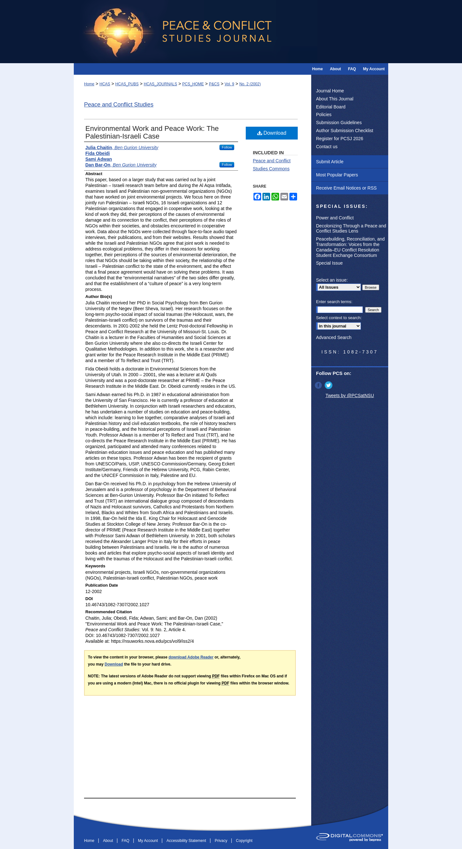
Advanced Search (334, 337)
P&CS (214, 84)
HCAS (104, 84)
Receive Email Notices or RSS (346, 188)
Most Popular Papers (337, 174)
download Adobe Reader (190, 657)
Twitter (329, 385)
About (108, 840)
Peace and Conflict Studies (118, 104)
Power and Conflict (335, 217)
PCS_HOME (193, 84)
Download (272, 133)
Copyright (244, 840)
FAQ (126, 840)
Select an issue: (332, 280)
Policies (323, 114)
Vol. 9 (229, 84)
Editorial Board (331, 106)
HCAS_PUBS (127, 84)
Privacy (221, 840)
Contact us (327, 146)
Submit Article (330, 161)
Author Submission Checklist (344, 130)
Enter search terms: (334, 301)
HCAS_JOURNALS (160, 84)
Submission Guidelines (339, 122)
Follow (227, 147)
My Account (148, 840)
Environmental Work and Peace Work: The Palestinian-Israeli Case (152, 132)
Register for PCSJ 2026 (339, 138)
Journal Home (330, 90)
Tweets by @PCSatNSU (349, 395)
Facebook (318, 385)
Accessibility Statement (187, 840)
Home (89, 84)
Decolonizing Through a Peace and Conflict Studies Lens (351, 228)
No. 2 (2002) (250, 84)
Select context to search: (339, 317)
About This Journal (334, 98)
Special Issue (329, 263)
